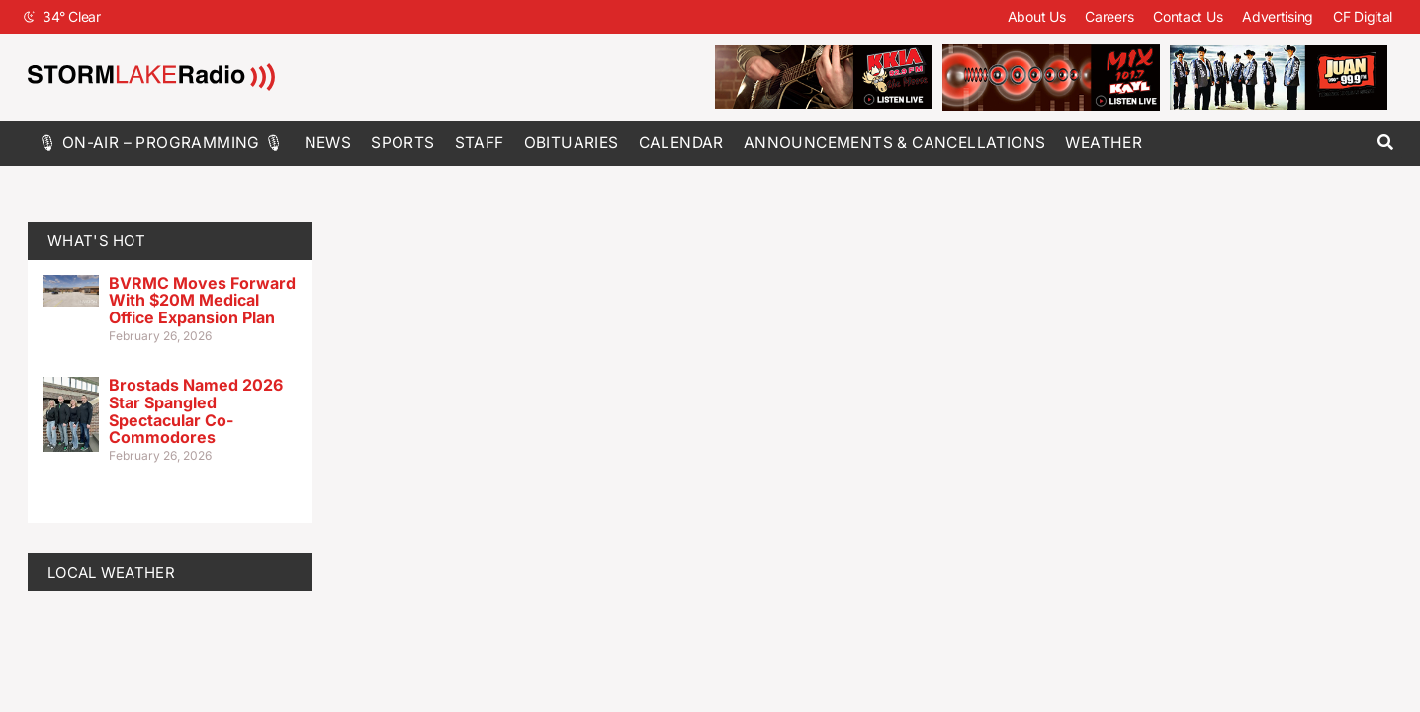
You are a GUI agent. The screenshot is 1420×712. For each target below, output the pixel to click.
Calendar (681, 143)
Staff (479, 143)
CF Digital (1362, 16)
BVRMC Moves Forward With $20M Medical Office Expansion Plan (202, 300)
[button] (1385, 143)
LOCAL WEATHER (111, 572)
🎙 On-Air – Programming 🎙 (161, 143)
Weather (1103, 143)
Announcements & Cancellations (895, 143)
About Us (1037, 16)
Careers (1109, 16)
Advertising (1277, 16)
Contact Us (1187, 16)
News (328, 143)
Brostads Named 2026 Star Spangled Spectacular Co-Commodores (196, 411)
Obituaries (571, 143)
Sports (402, 143)
